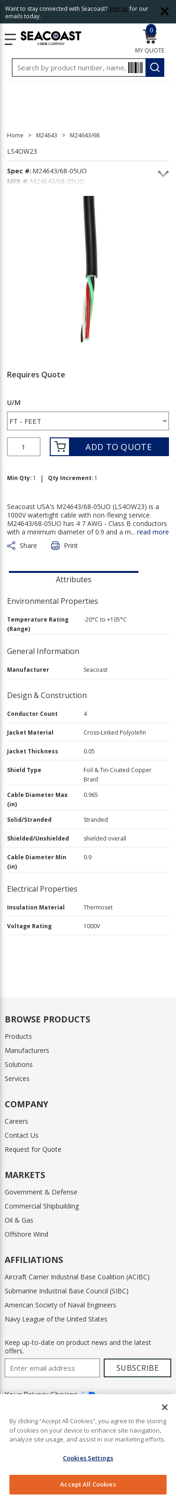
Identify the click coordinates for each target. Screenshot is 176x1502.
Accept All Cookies (87, 1484)
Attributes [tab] (74, 579)
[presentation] (73, 578)
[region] (88, 1448)
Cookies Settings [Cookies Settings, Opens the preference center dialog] (88, 1458)
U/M (14, 402)
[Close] (164, 1407)
